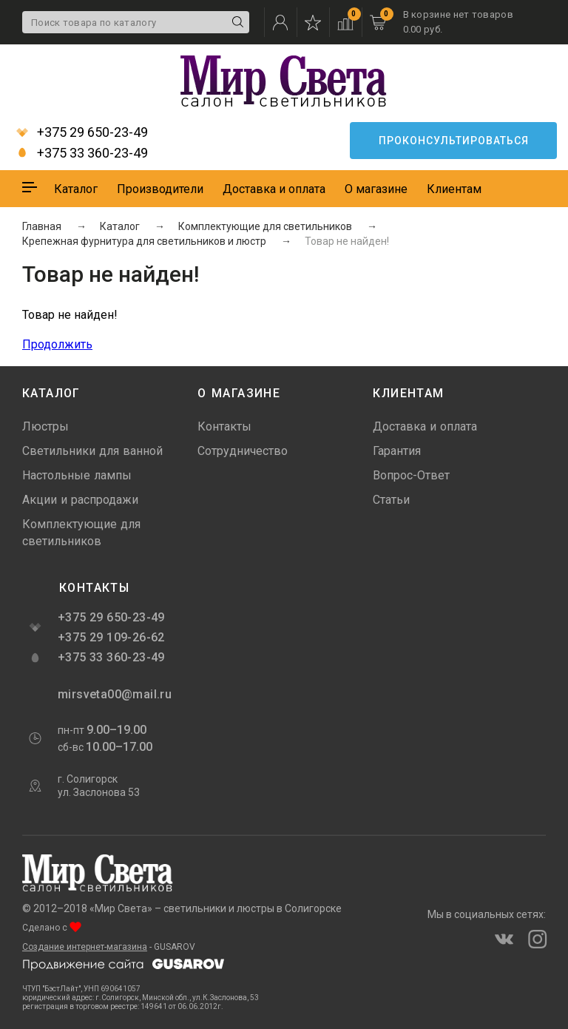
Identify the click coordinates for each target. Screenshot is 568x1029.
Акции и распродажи (80, 500)
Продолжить (57, 344)
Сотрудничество (242, 451)
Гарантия (397, 451)
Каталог (76, 189)
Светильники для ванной (92, 451)
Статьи (391, 500)
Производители (160, 189)
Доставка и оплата (274, 189)
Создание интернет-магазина (84, 947)
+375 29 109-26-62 (111, 637)
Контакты (224, 426)
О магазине (376, 189)
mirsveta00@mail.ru (113, 694)
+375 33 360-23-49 (82, 153)
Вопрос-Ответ (411, 475)
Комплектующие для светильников (81, 532)
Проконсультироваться (454, 140)
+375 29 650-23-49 (82, 132)
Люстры (45, 426)
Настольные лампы (77, 475)
